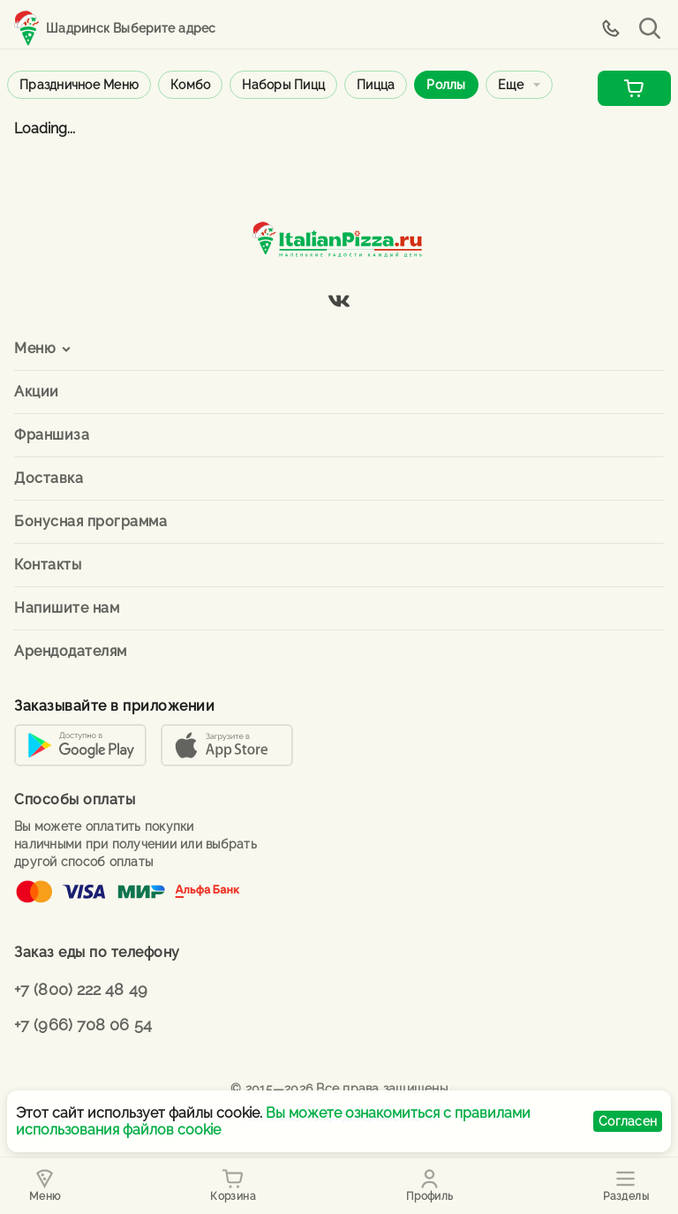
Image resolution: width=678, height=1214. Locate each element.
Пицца (375, 85)
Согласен (627, 1121)
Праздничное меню (79, 85)
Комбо (190, 85)
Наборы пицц (283, 85)
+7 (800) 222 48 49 (80, 989)
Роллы (446, 85)
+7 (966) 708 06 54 (83, 1024)
